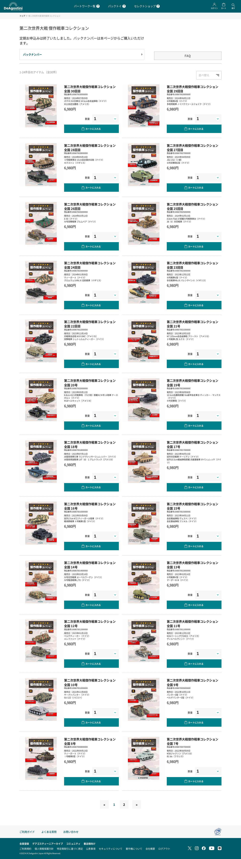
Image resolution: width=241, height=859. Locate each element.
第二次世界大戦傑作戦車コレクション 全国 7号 (192, 741)
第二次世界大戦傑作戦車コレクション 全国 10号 (90, 682)
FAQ (188, 56)
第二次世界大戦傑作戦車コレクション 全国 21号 (192, 324)
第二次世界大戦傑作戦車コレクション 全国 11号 (192, 623)
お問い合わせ (70, 831)
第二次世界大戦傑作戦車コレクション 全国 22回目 (90, 324)
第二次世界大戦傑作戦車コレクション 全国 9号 (192, 682)
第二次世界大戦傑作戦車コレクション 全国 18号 (90, 444)
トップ (22, 16)
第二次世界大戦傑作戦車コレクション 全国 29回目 (192, 88)
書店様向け (89, 843)
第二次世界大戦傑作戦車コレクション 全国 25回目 (192, 206)
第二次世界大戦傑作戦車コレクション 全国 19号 (192, 382)
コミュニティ (73, 843)
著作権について (134, 848)
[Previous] (104, 804)
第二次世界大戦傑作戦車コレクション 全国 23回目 (192, 265)
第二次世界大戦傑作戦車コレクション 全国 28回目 (90, 147)
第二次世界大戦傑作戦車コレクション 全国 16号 (90, 506)
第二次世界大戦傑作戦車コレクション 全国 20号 (90, 382)
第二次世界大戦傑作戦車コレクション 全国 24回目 (90, 265)
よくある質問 (49, 831)
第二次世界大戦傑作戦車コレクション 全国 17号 (192, 444)
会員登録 (24, 843)
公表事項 (90, 848)
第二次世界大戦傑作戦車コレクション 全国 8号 (90, 741)
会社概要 (150, 848)
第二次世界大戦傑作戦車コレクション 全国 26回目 (90, 206)
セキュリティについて (110, 848)
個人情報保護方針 (44, 848)
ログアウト (164, 848)
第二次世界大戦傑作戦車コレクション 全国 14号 (90, 564)
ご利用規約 (25, 848)
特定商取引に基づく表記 (70, 848)
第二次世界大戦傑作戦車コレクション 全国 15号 (192, 506)
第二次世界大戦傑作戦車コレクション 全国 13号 (192, 564)
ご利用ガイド (27, 831)
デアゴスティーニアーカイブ (47, 843)
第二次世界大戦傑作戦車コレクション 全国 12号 (90, 623)
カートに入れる (93, 128)
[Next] (136, 804)
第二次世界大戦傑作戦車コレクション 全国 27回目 (192, 147)
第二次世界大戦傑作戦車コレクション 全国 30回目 (90, 88)
